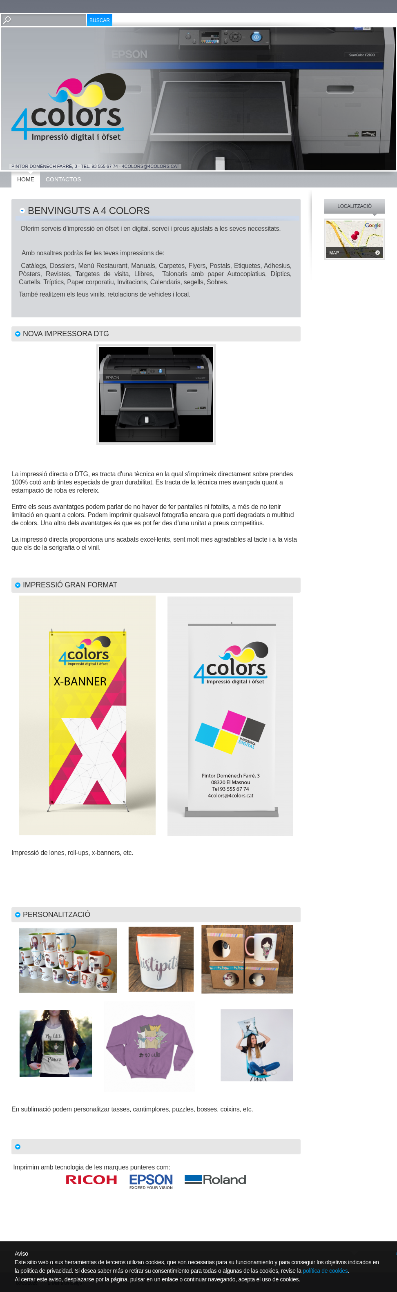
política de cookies (325, 1270)
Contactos (63, 179)
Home (25, 179)
